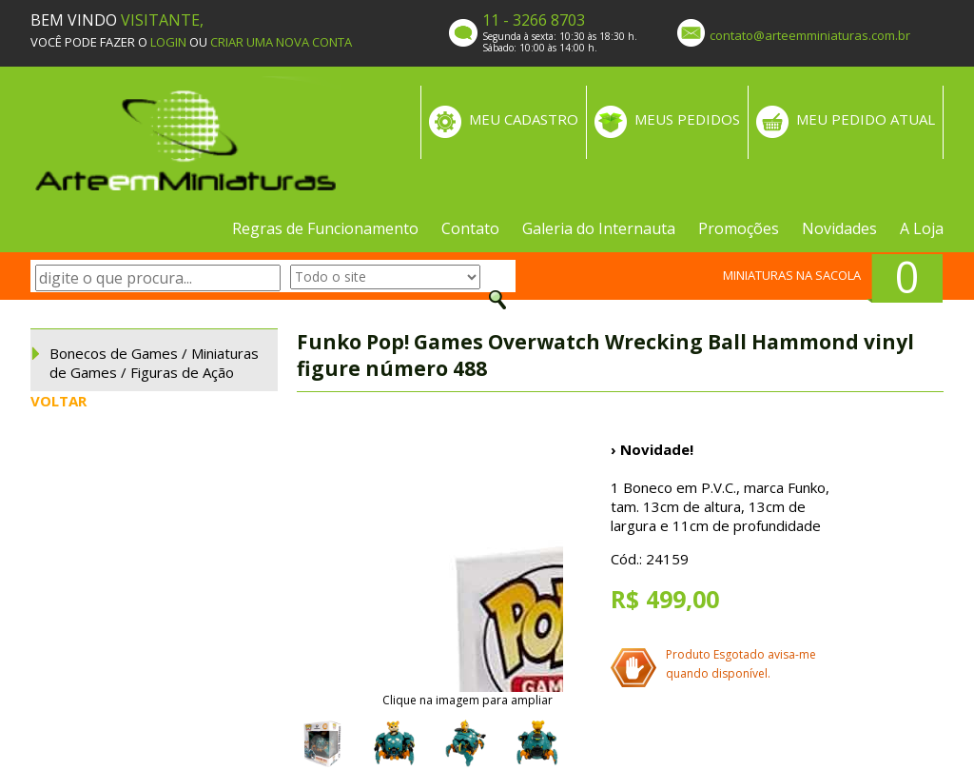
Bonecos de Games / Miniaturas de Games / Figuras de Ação (154, 363)
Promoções (738, 228)
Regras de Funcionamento (325, 228)
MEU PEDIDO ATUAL (865, 118)
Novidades (839, 228)
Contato (470, 228)
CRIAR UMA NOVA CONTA (281, 41)
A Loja (922, 228)
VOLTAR (58, 400)
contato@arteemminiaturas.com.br (810, 35)
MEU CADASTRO (523, 118)
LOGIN (168, 41)
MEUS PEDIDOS (687, 118)
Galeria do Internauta (598, 228)
